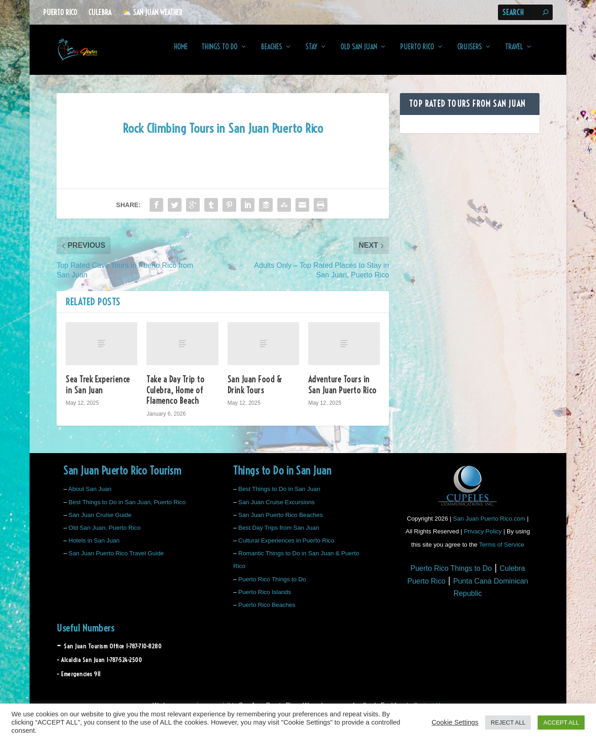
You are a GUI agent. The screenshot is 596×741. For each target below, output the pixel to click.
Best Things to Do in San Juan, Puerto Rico (127, 508)
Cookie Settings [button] (454, 722)
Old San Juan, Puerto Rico (104, 534)
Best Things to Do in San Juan (279, 495)
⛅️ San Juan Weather (152, 12)
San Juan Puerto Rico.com (489, 525)
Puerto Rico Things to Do (272, 585)
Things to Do (220, 53)
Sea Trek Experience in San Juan (98, 391)
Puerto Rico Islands (264, 598)
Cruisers (469, 53)
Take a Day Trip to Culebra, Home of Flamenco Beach (175, 396)
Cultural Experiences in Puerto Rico (286, 546)
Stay (311, 53)
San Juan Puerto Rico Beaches (280, 521)
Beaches (271, 53)
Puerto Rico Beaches (266, 611)
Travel (514, 53)
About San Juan (90, 495)
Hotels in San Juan (93, 546)
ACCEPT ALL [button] (561, 722)
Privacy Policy (483, 537)
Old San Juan (359, 53)
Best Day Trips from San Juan (278, 534)
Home (181, 53)
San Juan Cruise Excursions (276, 508)
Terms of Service (501, 551)
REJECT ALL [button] (508, 722)
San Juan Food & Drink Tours (255, 391)
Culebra (99, 12)
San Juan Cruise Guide (99, 521)
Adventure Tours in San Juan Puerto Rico (342, 391)
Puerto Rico (60, 12)
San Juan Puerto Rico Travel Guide (116, 559)
